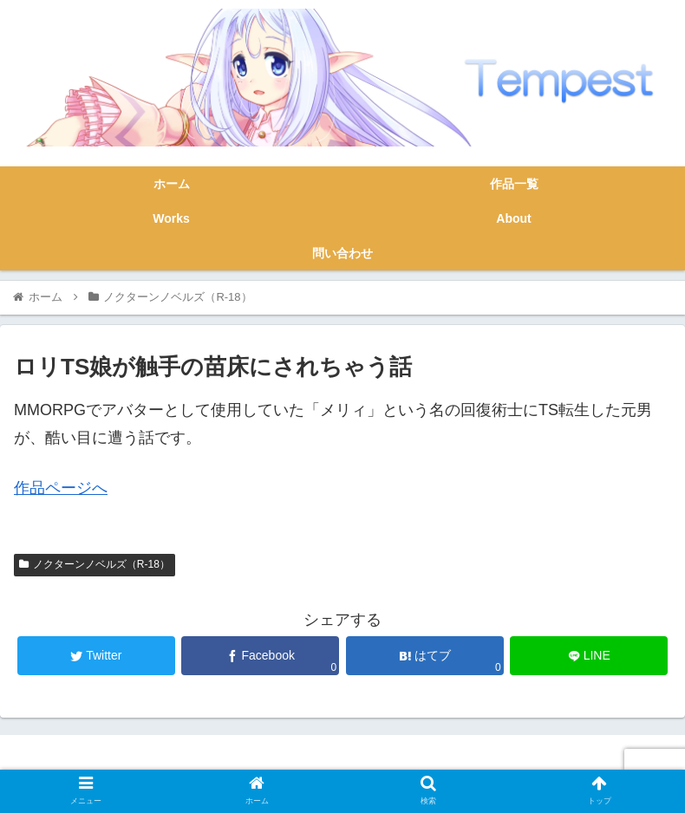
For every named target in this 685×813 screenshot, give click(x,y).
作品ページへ (61, 488)
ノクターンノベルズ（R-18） (94, 564)
